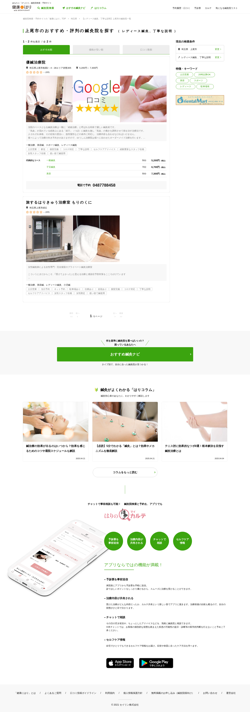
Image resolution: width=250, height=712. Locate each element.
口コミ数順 (146, 49)
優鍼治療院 (36, 62)
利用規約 (110, 693)
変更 (217, 49)
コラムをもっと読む (125, 472)
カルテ (208, 8)
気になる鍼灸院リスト (227, 8)
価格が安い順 (96, 49)
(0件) (47, 72)
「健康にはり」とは (25, 693)
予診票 (197, 8)
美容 (182, 80)
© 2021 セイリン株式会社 (125, 704)
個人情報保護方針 (132, 693)
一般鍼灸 (50, 160)
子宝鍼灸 (50, 167)
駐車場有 (205, 86)
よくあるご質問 (53, 693)
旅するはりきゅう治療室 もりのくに (59, 202)
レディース (185, 86)
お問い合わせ (210, 693)
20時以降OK (204, 74)
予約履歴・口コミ (181, 8)
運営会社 (231, 693)
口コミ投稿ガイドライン (83, 693)
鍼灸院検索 (47, 8)
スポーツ (198, 80)
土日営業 (184, 74)
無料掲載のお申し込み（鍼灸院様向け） (172, 693)
